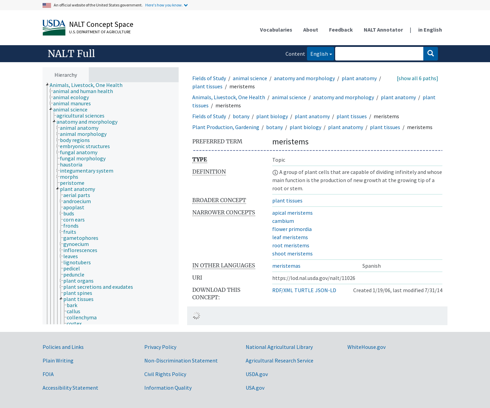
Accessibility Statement (70, 387)
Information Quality (168, 387)
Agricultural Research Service (279, 360)
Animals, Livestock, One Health (228, 97)
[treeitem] (89, 85)
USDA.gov (257, 374)
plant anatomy (359, 78)
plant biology (272, 116)
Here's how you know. (164, 4)
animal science (250, 78)
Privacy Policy (160, 346)
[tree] (111, 203)
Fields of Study (209, 78)
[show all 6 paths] (417, 78)
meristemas (286, 265)
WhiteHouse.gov (366, 346)
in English (430, 29)
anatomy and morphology (304, 78)
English (317, 53)
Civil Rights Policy (165, 374)
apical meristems (292, 212)
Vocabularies (276, 29)
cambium (283, 220)
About (310, 29)
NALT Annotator (383, 29)
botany (241, 116)
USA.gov (255, 387)
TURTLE (304, 290)
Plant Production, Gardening (225, 127)
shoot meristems (292, 253)
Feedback (341, 29)
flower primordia (292, 229)
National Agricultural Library (279, 346)
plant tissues (207, 86)
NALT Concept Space (101, 24)
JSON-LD (325, 290)
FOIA (48, 374)
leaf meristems (290, 237)
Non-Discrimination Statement (181, 360)
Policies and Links (63, 346)
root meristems (290, 245)
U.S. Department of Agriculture (100, 31)
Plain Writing (58, 360)
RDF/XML (282, 290)
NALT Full (71, 54)
